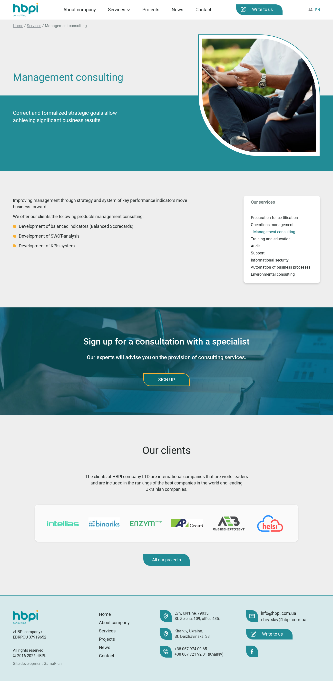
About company (79, 9)
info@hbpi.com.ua (278, 613)
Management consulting (274, 232)
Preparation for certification (274, 217)
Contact (203, 9)
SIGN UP (166, 379)
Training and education (271, 239)
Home (18, 25)
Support (257, 253)
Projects (150, 9)
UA (310, 10)
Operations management (272, 224)
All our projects (166, 559)
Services (116, 9)
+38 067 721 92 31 (191, 654)
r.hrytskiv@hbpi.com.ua (283, 619)
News (177, 9)
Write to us (262, 9)
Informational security (270, 260)
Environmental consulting (273, 274)
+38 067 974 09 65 (191, 649)
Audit (255, 246)
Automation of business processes (280, 267)
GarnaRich (53, 663)
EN (317, 10)
